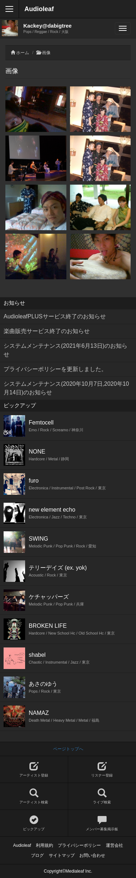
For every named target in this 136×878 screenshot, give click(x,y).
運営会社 (114, 845)
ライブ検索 (102, 796)
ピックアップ (34, 823)
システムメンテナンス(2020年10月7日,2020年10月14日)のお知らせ (66, 388)
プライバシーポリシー (79, 845)
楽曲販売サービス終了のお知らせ (47, 331)
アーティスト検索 (34, 796)
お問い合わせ (92, 855)
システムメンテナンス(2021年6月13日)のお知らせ (65, 350)
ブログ (37, 855)
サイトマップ (62, 855)
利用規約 (44, 845)
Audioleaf (39, 9)
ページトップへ (68, 748)
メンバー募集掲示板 (102, 823)
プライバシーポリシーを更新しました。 (55, 369)
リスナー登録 (102, 769)
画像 (46, 52)
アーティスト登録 (34, 769)
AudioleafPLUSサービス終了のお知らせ (55, 316)
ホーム (22, 52)
